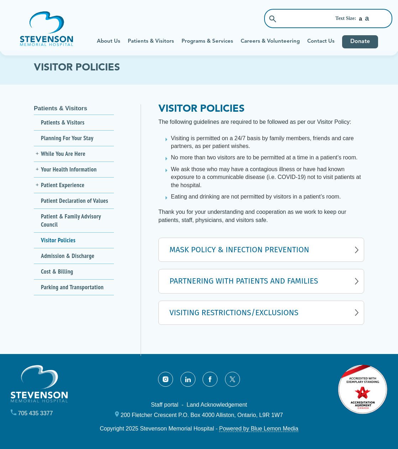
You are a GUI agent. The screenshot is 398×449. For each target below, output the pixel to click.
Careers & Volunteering (270, 41)
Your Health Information (69, 169)
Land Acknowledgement (217, 405)
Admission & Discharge (67, 256)
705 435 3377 (35, 413)
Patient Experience (62, 185)
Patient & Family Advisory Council (71, 220)
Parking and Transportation (72, 287)
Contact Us (321, 41)
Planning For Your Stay (67, 138)
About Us (108, 41)
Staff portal (164, 405)
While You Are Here (63, 154)
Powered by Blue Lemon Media (258, 429)
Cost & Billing (57, 271)
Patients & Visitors (151, 41)
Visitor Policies (58, 240)
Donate (360, 41)
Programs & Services (207, 41)
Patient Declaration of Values (74, 201)
